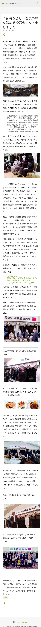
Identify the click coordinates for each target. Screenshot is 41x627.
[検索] (38, 3)
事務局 (5, 597)
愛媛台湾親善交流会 (13, 3)
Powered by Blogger (20, 622)
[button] (4, 34)
